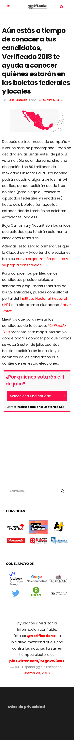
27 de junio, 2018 (50, 99)
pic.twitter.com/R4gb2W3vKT (37, 660)
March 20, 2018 (37, 673)
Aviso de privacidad (26, 706)
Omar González (18, 99)
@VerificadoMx (41, 635)
